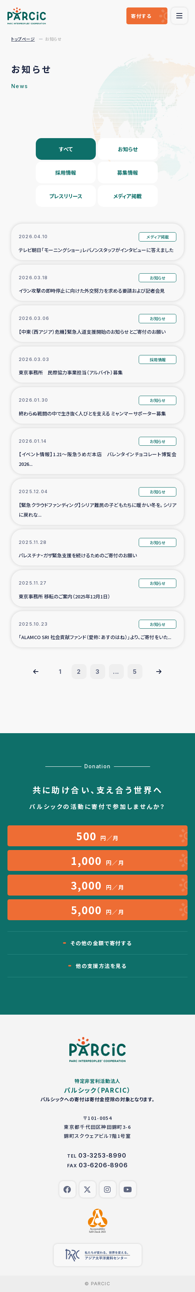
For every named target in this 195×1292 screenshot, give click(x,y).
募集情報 (127, 172)
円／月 (97, 835)
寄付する (141, 15)
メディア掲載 (127, 196)
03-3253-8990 (102, 1155)
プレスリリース (65, 196)
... (116, 671)
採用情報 (65, 172)
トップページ (23, 39)
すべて (66, 149)
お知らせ (128, 149)
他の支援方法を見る (101, 965)
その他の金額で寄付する (101, 943)
